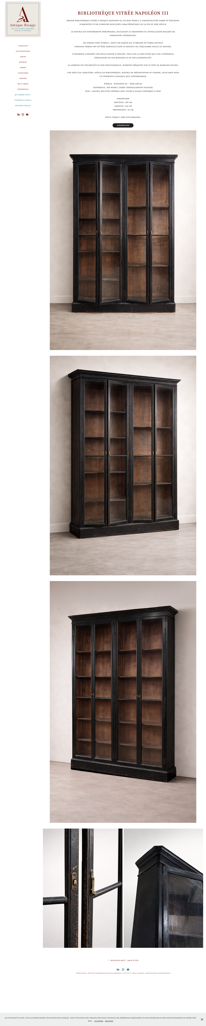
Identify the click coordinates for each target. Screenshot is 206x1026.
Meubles (23, 62)
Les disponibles (23, 51)
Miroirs (23, 78)
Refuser (109, 1021)
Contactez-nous (123, 125)
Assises (23, 67)
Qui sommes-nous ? (23, 95)
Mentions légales (23, 105)
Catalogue (23, 45)
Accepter (98, 1021)
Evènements (22, 89)
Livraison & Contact (22, 100)
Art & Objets (22, 83)
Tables (23, 56)
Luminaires (23, 73)
